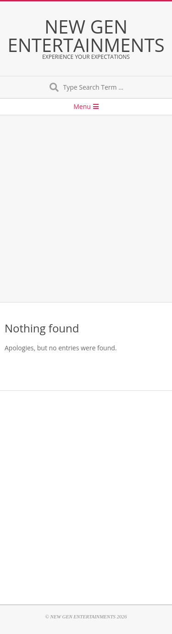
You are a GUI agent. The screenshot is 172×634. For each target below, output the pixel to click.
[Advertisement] (86, 209)
